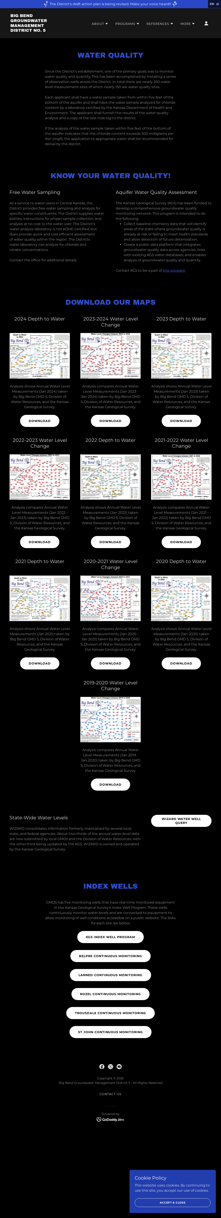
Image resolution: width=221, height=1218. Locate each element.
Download (40, 421)
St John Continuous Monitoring (110, 1032)
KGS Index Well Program (110, 937)
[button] (100, 23)
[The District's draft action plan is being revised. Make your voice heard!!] (110, 4)
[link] (38, 31)
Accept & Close (173, 1202)
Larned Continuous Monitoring (111, 975)
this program (174, 270)
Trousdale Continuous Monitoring (110, 1013)
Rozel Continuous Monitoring (110, 994)
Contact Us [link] (110, 1094)
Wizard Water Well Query (181, 821)
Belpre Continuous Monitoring (110, 956)
